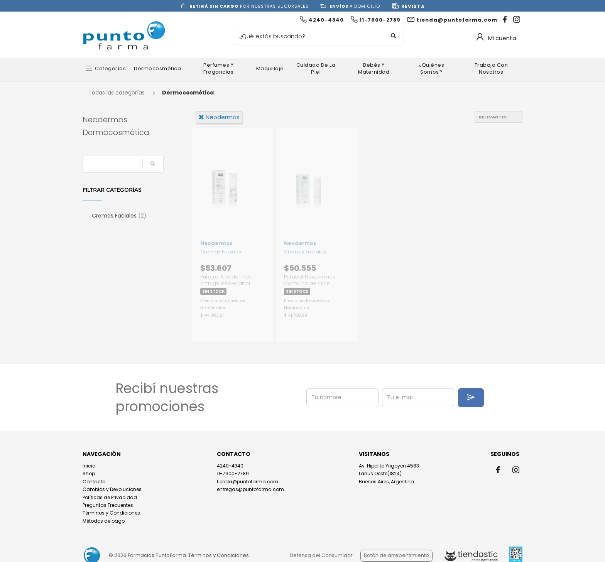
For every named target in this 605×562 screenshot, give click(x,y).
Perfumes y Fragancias (218, 68)
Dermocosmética (157, 68)
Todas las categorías (116, 92)
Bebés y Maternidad (373, 68)
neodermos (219, 117)
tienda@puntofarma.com (247, 481)
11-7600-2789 (233, 473)
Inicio (89, 465)
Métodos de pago (104, 521)
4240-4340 (230, 465)
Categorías (110, 68)
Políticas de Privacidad (110, 497)
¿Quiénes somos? (431, 68)
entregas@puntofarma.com (250, 489)
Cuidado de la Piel (316, 68)
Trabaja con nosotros (491, 68)
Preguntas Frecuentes (108, 505)
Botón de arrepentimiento (396, 555)
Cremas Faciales (118, 215)
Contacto (94, 481)
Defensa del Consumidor (321, 555)
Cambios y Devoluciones (112, 489)
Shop (89, 473)
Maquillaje (270, 68)
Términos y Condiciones (111, 513)
